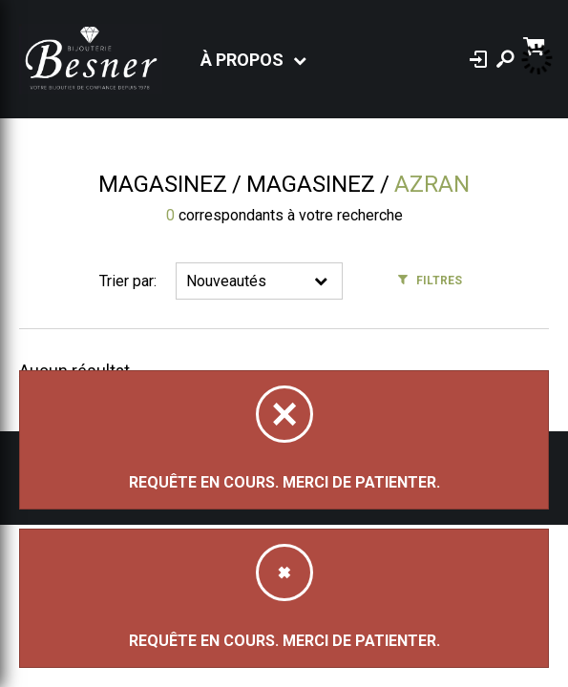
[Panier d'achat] (536, 44)
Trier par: (128, 281)
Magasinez (162, 184)
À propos (242, 60)
